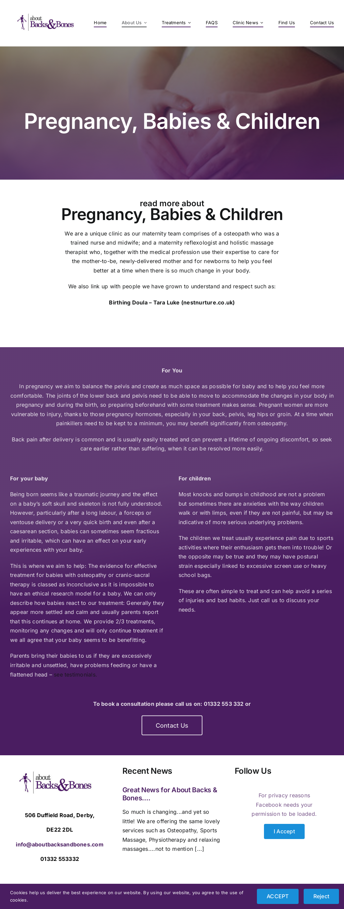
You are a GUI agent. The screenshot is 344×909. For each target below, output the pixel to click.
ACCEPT (278, 896)
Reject (321, 896)
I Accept (284, 831)
